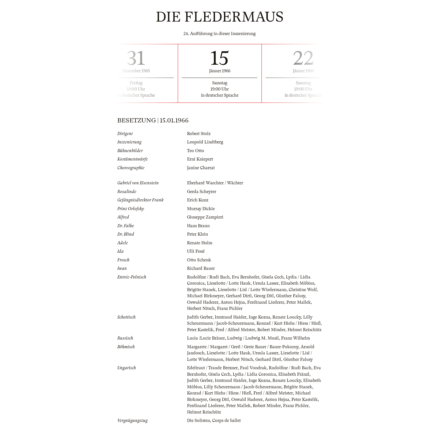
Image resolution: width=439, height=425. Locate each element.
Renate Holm (199, 242)
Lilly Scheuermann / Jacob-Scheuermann (242, 386)
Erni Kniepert (200, 159)
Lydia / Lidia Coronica (254, 374)
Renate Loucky (286, 317)
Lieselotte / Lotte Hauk (229, 283)
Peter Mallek (298, 302)
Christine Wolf (303, 289)
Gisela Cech (272, 277)
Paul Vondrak (253, 367)
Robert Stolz (199, 133)
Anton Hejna (233, 302)
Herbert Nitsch (201, 308)
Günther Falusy (290, 295)
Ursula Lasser (266, 283)
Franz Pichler (229, 308)
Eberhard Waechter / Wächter (215, 182)
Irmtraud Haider (230, 317)
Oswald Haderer (202, 302)
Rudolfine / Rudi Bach (208, 277)
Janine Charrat (201, 167)
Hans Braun (198, 225)
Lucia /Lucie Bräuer (206, 338)
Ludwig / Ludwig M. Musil (253, 338)
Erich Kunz (197, 200)
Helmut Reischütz (304, 329)
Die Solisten (198, 420)
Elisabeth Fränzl (293, 374)
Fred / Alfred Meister (235, 329)
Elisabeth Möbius (297, 283)
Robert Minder (271, 329)
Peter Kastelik (200, 329)
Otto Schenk (199, 260)
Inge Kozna (259, 317)
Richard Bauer (201, 268)
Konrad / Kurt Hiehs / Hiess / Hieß (288, 323)
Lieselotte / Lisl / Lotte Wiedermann (252, 289)
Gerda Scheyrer (201, 191)
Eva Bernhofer (245, 277)
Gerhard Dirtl (239, 295)
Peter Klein (197, 234)
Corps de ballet (226, 420)
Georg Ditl (264, 295)
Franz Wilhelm (295, 338)
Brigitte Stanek (201, 289)
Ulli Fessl (196, 251)
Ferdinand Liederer (265, 302)
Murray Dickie (201, 208)
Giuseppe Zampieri (205, 217)
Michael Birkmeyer (205, 295)
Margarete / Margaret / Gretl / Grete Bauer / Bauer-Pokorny (242, 346)
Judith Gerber (200, 317)
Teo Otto (195, 150)
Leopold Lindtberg (205, 142)
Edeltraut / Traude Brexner (212, 367)
